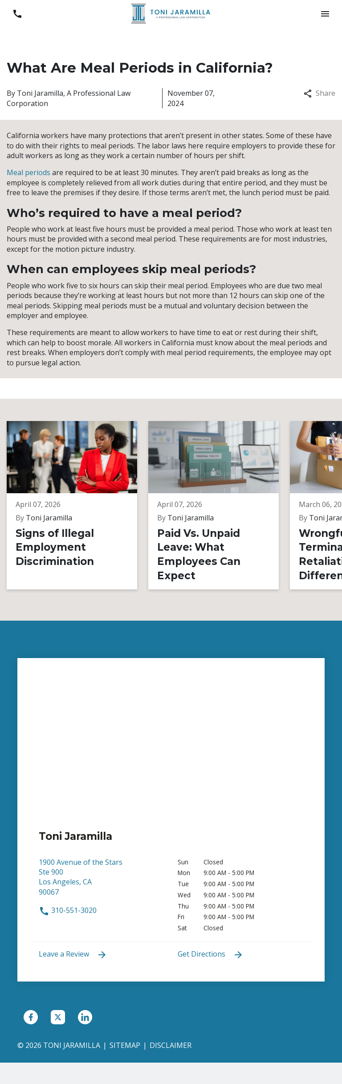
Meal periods (28, 172)
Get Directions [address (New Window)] (211, 954)
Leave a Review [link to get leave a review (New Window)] (73, 954)
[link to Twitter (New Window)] (58, 1017)
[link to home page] (171, 13)
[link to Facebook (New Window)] (31, 1017)
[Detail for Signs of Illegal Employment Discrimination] (77, 505)
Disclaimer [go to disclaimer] (170, 1045)
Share (319, 93)
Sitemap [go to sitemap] (125, 1045)
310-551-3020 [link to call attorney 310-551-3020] (68, 910)
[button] (325, 14)
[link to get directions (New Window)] (101, 881)
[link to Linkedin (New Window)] (85, 1017)
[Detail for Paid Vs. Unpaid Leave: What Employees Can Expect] (219, 505)
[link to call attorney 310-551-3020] (17, 14)
